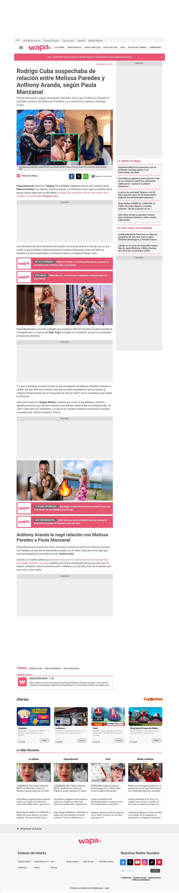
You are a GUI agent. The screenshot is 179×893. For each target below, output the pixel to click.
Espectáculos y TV (41, 862)
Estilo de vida (88, 862)
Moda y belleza (73, 862)
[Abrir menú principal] (21, 47)
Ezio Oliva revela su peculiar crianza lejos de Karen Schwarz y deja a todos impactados (137, 217)
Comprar (44, 740)
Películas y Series (106, 862)
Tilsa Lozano (68, 40)
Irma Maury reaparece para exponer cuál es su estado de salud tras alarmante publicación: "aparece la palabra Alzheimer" (138, 182)
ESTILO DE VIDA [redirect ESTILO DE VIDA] (110, 47)
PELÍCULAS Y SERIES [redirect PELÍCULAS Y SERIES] (137, 47)
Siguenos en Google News (101, 176)
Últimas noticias (24, 862)
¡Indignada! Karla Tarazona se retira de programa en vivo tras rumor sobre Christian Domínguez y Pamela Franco (137, 237)
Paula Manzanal (72, 668)
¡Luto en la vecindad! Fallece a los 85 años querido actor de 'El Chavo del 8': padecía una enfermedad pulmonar (137, 195)
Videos (37, 868)
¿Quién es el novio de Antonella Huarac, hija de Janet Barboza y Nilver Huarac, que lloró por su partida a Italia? (138, 248)
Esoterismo (22, 868)
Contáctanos (126, 878)
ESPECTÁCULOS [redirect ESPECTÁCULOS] (74, 47)
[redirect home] (39, 48)
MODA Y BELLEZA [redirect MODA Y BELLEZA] (92, 47)
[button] (161, 57)
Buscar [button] (155, 871)
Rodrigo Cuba (35, 668)
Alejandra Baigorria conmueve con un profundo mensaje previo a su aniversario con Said (137, 170)
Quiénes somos (154, 878)
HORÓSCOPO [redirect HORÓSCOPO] (155, 47)
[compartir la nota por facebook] (71, 176)
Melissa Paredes (53, 668)
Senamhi (81, 40)
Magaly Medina (95, 40)
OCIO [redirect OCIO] (122, 47)
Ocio (52, 862)
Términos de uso (140, 878)
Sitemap (53, 868)
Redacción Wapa (29, 176)
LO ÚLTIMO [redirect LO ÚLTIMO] (59, 47)
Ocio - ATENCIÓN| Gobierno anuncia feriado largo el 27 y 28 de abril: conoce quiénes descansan (89, 57)
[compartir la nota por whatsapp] (86, 176)
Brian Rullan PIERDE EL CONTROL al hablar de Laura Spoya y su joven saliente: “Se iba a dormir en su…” (136, 206)
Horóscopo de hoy (31, 40)
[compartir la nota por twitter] (79, 176)
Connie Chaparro (51, 40)
